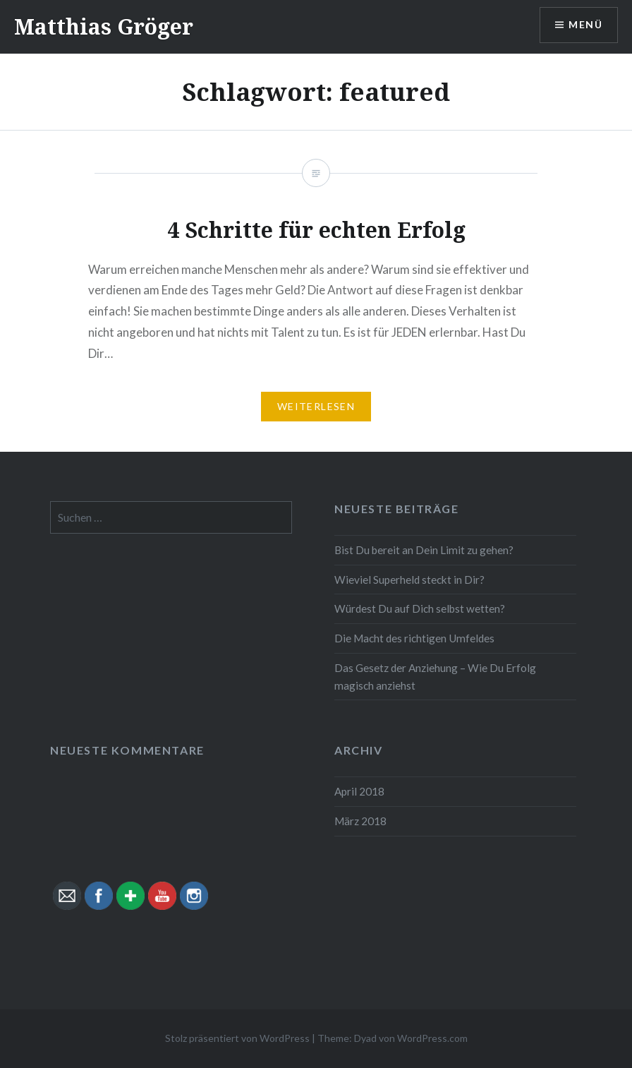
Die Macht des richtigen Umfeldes (414, 638)
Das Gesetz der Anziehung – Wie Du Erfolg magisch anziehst (435, 676)
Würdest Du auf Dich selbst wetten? (419, 608)
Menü (585, 25)
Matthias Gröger (103, 26)
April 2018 (359, 791)
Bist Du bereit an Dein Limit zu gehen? (424, 550)
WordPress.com (432, 1038)
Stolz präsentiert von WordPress (237, 1038)
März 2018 (360, 821)
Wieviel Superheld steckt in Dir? (409, 579)
